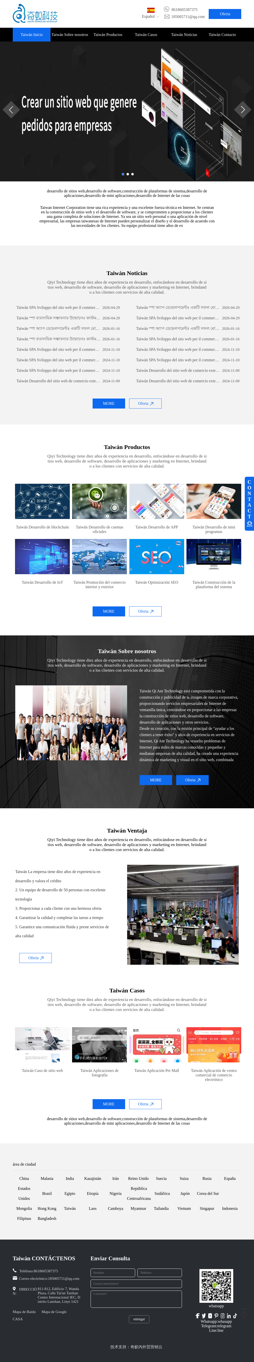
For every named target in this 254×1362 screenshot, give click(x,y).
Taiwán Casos (146, 34)
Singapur (207, 1208)
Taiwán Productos (108, 34)
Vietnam (184, 1208)
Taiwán (70, 1208)
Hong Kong (47, 1208)
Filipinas (24, 1218)
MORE (108, 403)
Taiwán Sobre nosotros (70, 34)
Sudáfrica (162, 1193)
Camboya (115, 1208)
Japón (185, 1193)
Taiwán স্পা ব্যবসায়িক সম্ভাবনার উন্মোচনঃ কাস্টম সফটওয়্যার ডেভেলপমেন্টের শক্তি (59, 318)
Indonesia (229, 1208)
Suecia (161, 1178)
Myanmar (138, 1208)
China (24, 1178)
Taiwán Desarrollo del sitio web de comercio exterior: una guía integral (178, 370)
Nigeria (116, 1193)
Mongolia (24, 1208)
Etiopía (92, 1193)
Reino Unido (138, 1178)
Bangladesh (47, 1218)
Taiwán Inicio (32, 34)
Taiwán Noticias (184, 34)
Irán (115, 1178)
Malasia (47, 1178)
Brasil (47, 1193)
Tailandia (161, 1208)
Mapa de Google (54, 1312)
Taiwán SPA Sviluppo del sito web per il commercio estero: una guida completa (59, 307)
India (70, 1178)
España (229, 1178)
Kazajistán (92, 1178)
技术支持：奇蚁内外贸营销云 (136, 1347)
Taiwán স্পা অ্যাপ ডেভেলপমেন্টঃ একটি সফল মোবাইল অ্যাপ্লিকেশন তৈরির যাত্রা (178, 307)
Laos (93, 1208)
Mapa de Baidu (24, 1312)
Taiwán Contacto (222, 34)
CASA (18, 1319)
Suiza (184, 1178)
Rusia (206, 1178)
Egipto (70, 1193)
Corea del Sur (208, 1193)
